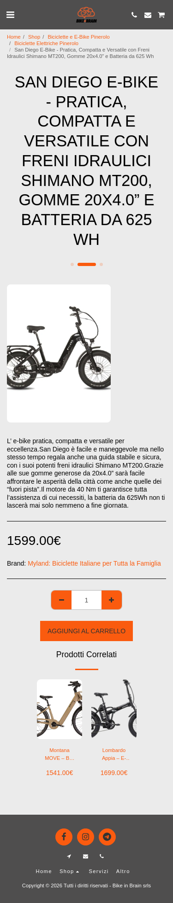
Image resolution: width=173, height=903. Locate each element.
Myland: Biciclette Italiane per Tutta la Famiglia (94, 563)
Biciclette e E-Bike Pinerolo (78, 37)
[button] (10, 14)
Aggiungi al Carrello (86, 631)
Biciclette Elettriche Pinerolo (46, 43)
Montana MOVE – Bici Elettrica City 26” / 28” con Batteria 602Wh (59, 754)
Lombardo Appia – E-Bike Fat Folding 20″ (114, 754)
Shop (34, 37)
